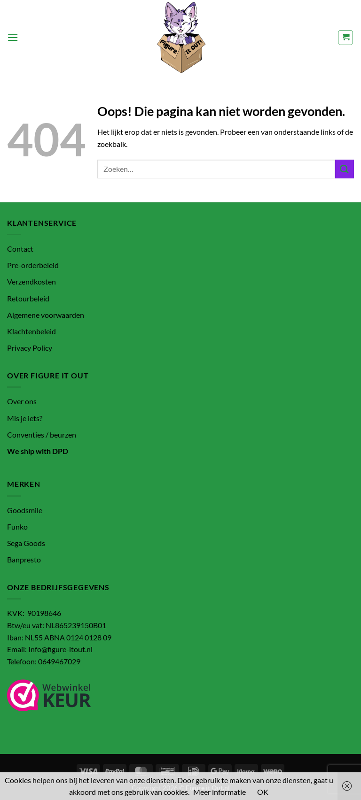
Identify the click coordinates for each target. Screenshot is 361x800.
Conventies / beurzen (41, 434)
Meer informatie (219, 791)
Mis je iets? (24, 418)
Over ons (22, 401)
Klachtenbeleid (31, 331)
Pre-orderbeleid (33, 265)
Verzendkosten (31, 281)
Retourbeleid (28, 298)
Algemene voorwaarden (45, 314)
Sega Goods (26, 542)
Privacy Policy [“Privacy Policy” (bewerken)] (29, 347)
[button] (12, 37)
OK (262, 791)
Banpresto (24, 559)
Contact (20, 248)
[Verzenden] (344, 169)
